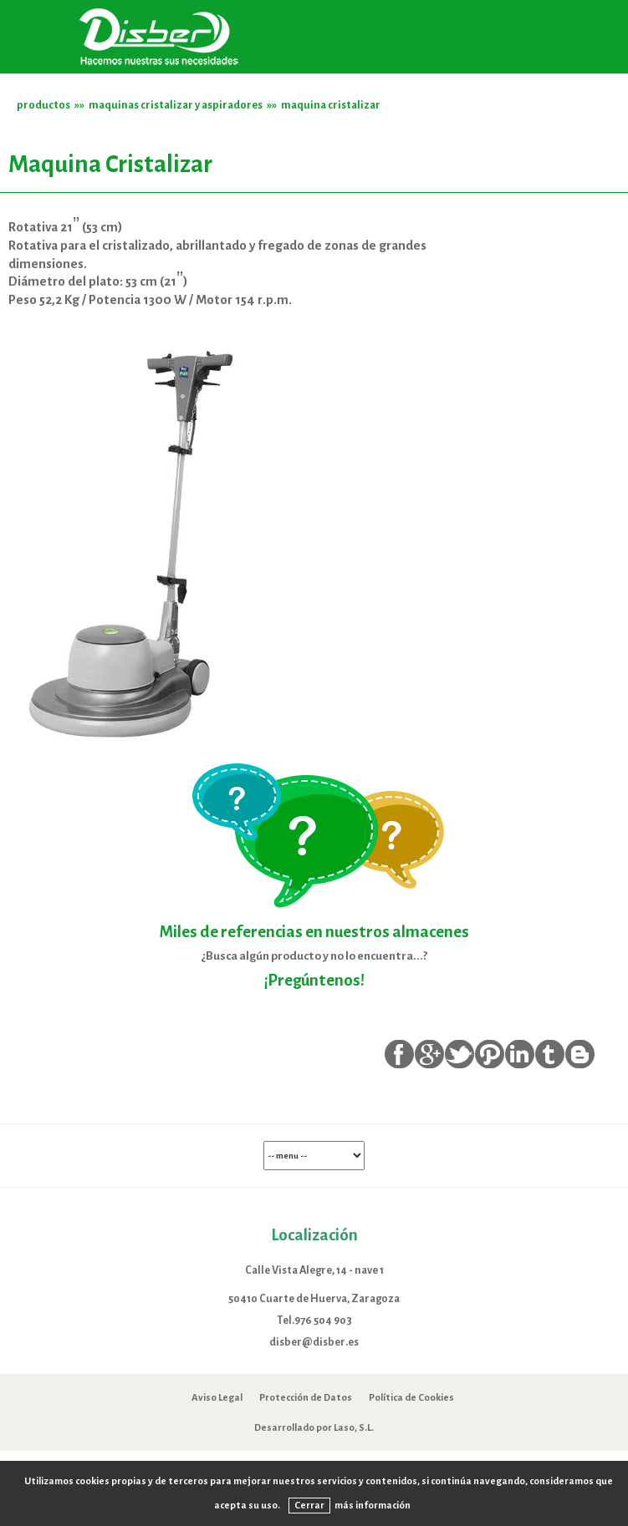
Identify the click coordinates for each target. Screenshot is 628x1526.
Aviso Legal (217, 1397)
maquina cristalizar (330, 105)
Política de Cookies (411, 1397)
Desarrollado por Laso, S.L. (314, 1427)
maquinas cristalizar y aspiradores (176, 105)
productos (43, 105)
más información (372, 1505)
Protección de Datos (305, 1397)
